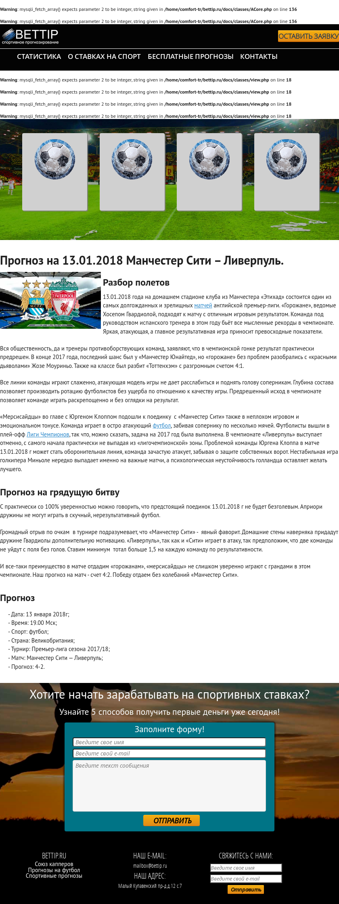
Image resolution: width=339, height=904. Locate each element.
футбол (162, 425)
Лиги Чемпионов (48, 434)
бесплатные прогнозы (191, 56)
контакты (259, 56)
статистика (39, 56)
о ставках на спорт (104, 56)
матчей (203, 305)
